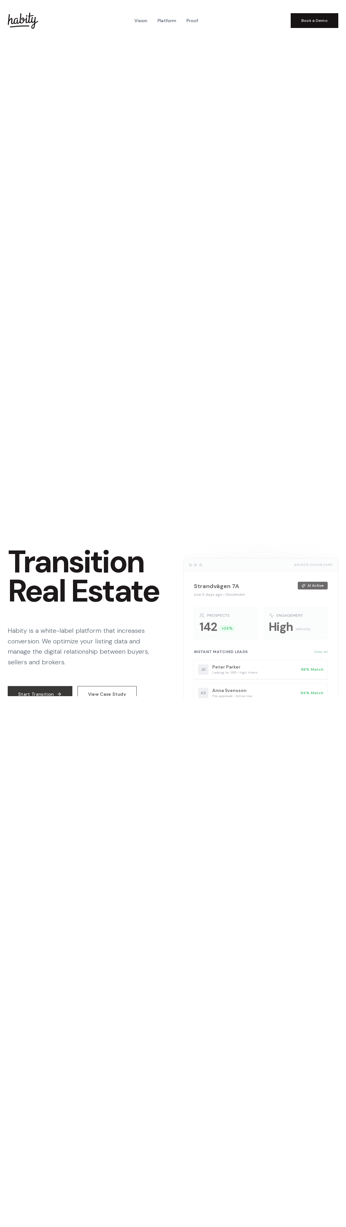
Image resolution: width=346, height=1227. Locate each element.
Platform (167, 20)
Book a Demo (314, 20)
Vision (140, 20)
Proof (192, 20)
